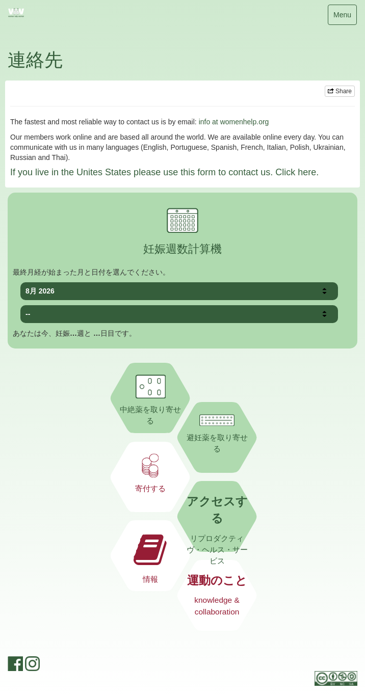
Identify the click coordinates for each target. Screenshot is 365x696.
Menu (342, 17)
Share (340, 91)
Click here (295, 172)
